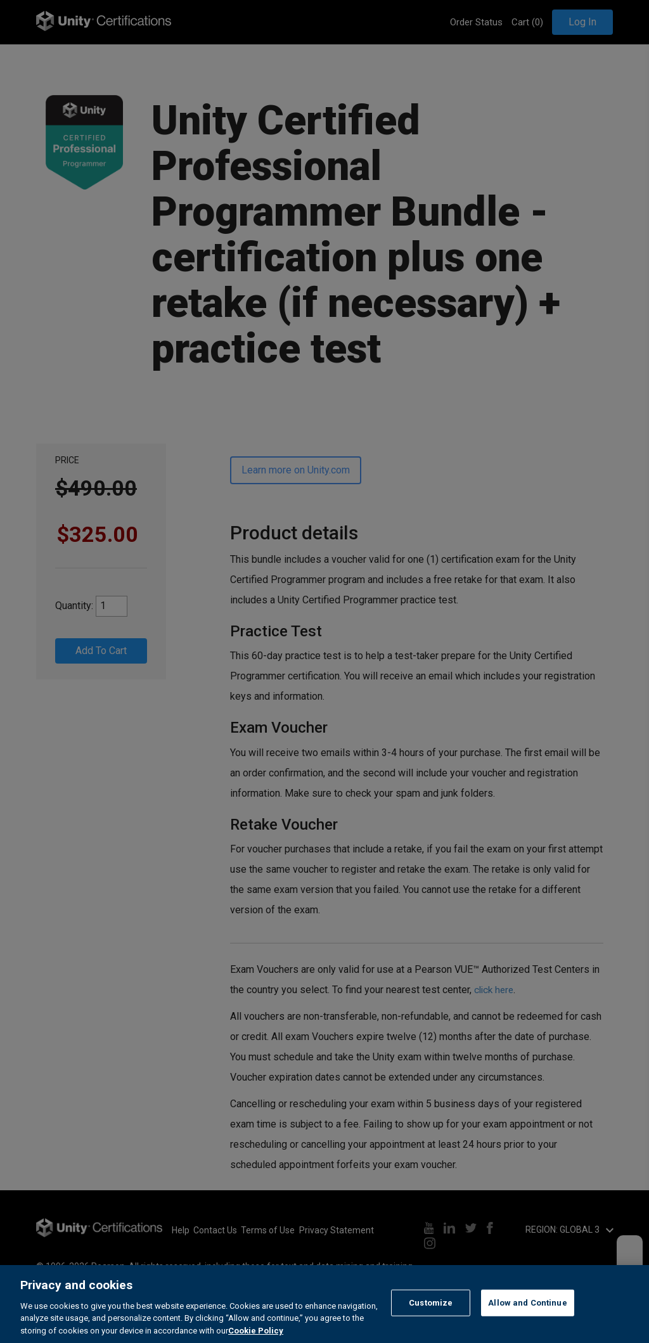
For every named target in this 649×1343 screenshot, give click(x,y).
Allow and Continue (527, 1321)
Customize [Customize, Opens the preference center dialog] (431, 1321)
